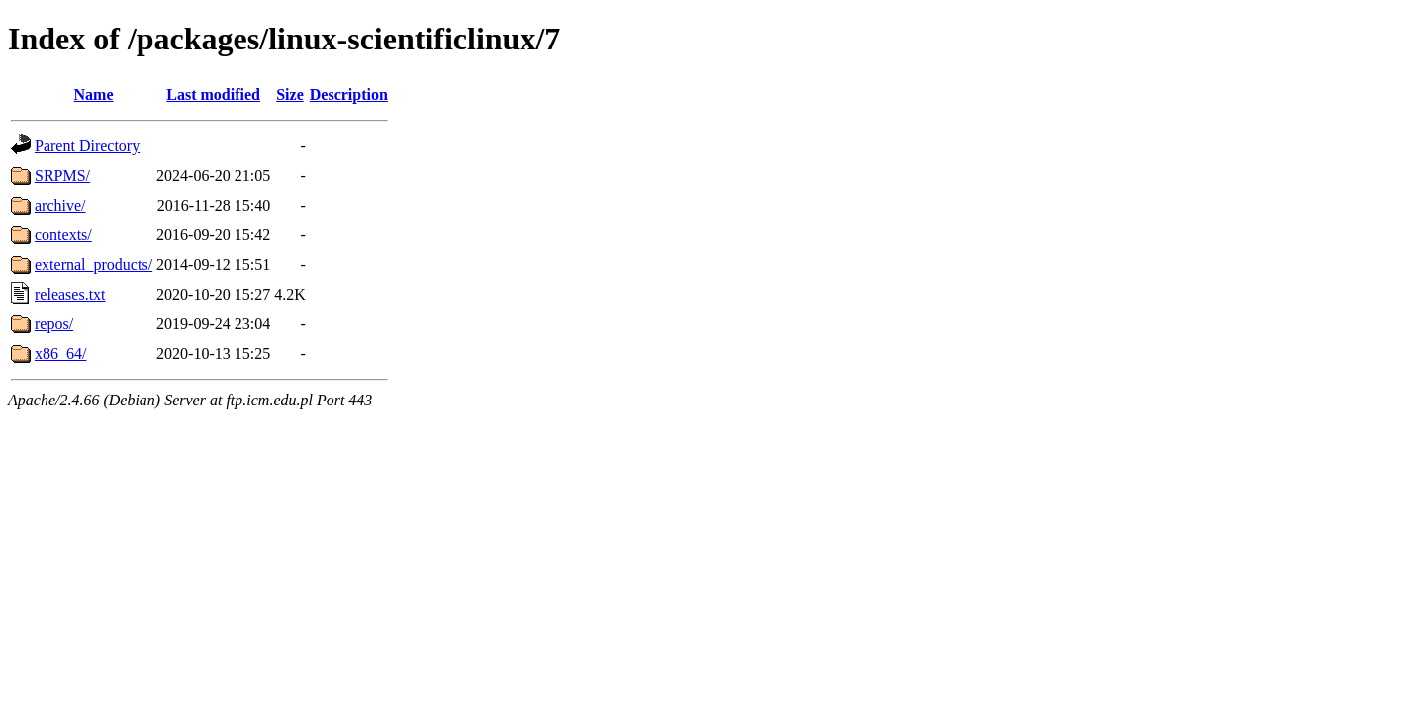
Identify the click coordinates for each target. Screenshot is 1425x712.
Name (94, 94)
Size (290, 94)
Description (349, 94)
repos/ (54, 323)
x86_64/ (60, 353)
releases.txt (70, 294)
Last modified (213, 94)
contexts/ (63, 234)
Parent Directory (87, 145)
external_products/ (93, 264)
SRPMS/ (62, 175)
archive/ (60, 205)
